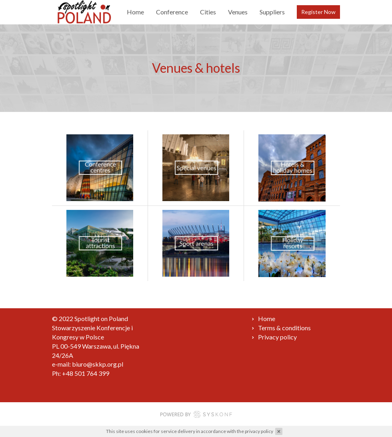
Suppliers (272, 12)
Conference (172, 12)
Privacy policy (277, 337)
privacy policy (259, 431)
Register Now (318, 11)
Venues (238, 12)
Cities (208, 12)
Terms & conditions (284, 327)
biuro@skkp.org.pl (97, 364)
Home (135, 12)
